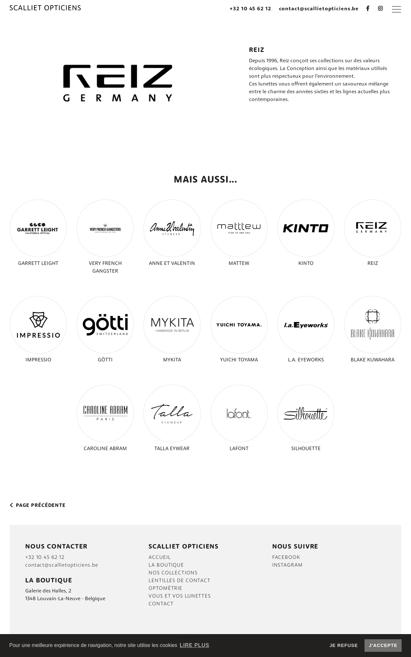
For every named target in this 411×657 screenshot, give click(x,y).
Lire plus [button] (194, 645)
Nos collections (173, 573)
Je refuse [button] (343, 645)
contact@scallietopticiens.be (319, 9)
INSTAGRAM (287, 565)
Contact (161, 604)
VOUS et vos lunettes (180, 596)
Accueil (159, 557)
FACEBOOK (286, 557)
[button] (396, 9)
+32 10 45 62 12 (250, 9)
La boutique (166, 565)
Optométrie (165, 588)
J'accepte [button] (383, 645)
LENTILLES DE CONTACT (180, 580)
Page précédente (38, 505)
